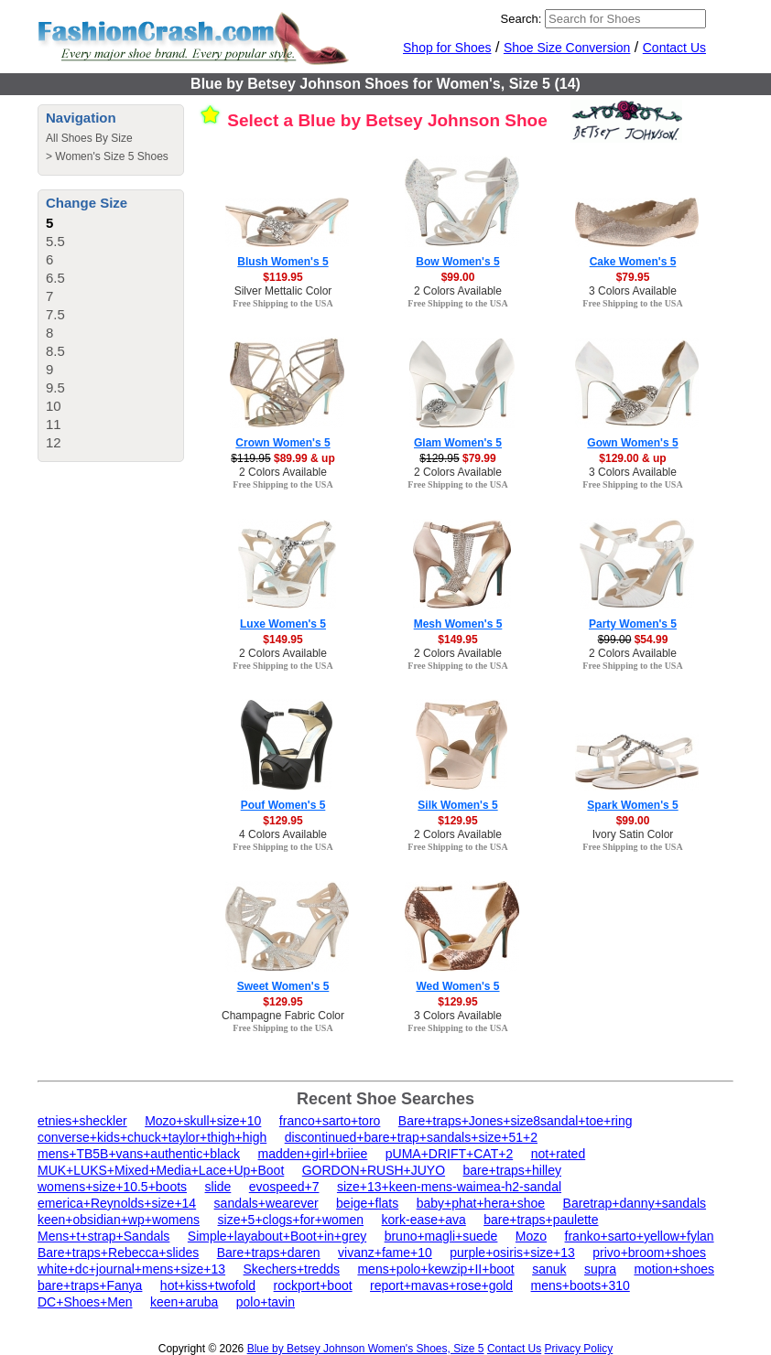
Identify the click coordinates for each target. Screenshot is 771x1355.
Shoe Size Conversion (567, 47)
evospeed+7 (284, 1186)
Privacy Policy (579, 1348)
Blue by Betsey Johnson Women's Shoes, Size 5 (365, 1348)
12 (53, 442)
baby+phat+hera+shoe (481, 1203)
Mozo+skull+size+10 (203, 1120)
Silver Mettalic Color (283, 291)
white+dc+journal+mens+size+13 (131, 1269)
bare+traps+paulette (540, 1219)
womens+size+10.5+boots (112, 1186)
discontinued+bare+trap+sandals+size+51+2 (411, 1137)
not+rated (558, 1153)
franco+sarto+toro (330, 1120)
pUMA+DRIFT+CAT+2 (449, 1153)
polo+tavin (265, 1302)
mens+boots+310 (580, 1285)
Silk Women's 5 (457, 805)
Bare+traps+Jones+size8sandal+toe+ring (515, 1120)
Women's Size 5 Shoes (111, 156)
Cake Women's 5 (633, 261)
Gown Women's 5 (632, 442)
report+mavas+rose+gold (441, 1285)
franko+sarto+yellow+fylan (639, 1236)
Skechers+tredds (292, 1269)
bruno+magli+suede (441, 1236)
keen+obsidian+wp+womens (119, 1219)
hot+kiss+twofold (207, 1285)
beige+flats (367, 1203)
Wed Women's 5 (457, 986)
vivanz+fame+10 (385, 1252)
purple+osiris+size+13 (512, 1252)
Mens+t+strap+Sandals (103, 1236)
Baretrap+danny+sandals (634, 1203)
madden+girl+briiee (312, 1153)
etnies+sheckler (82, 1120)
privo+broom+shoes (649, 1252)
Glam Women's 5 (458, 442)
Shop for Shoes (447, 47)
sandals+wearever (266, 1203)
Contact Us (674, 47)
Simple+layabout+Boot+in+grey (277, 1236)
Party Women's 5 (633, 624)
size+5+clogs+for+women (291, 1219)
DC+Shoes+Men (85, 1302)
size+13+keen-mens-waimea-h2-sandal (449, 1186)
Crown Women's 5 (282, 442)
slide (218, 1186)
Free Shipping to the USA (282, 303)
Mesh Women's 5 (458, 624)
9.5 (55, 387)
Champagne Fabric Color (283, 1015)
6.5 (55, 277)
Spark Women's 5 (632, 805)
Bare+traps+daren (268, 1252)
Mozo (531, 1236)
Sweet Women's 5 (283, 986)
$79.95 (633, 277)
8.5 (55, 351)
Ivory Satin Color (633, 834)
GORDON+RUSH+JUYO (373, 1170)
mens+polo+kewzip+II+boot (435, 1269)
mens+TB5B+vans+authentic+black (139, 1153)
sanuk (549, 1269)
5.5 (55, 241)
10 (53, 406)
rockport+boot (313, 1285)
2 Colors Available (458, 291)
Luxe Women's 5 (283, 624)
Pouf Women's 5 (283, 805)
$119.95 (282, 277)
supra (600, 1269)
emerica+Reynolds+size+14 (117, 1203)
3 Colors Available (633, 291)
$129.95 (282, 820)
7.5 (55, 314)
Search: (521, 19)
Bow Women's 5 (457, 261)
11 (53, 424)
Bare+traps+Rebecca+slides (118, 1252)
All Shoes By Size (89, 138)
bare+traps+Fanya (90, 1285)
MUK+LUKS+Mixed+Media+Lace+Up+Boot (161, 1170)
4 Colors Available (283, 834)
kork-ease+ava (424, 1219)
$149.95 (282, 639)
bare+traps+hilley (512, 1170)
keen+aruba (184, 1302)
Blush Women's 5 (282, 261)
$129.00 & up (632, 458)
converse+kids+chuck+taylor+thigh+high (152, 1137)
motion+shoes (674, 1269)
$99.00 (458, 277)
